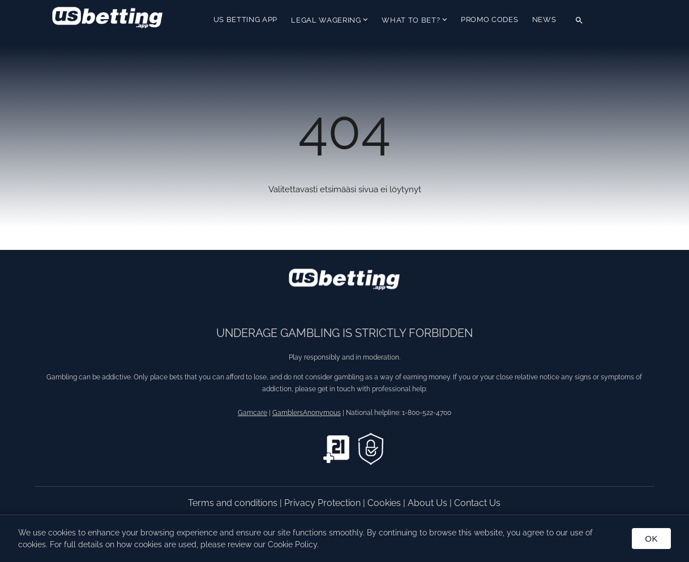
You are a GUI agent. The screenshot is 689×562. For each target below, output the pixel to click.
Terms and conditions (234, 503)
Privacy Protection (323, 503)
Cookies (385, 503)
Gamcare (252, 413)
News (544, 19)
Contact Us (477, 503)
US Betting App (245, 19)
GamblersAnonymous (306, 413)
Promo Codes (489, 19)
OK (651, 538)
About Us (429, 503)
